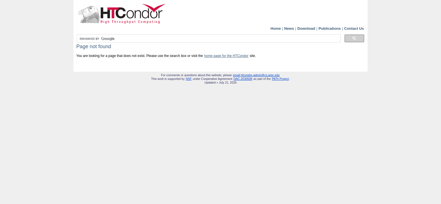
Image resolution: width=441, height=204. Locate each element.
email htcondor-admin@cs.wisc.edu (256, 75)
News (289, 28)
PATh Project (280, 78)
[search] (208, 39)
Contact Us (354, 28)
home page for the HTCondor (226, 56)
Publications (329, 28)
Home (276, 28)
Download (306, 28)
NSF (189, 78)
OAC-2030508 (242, 78)
